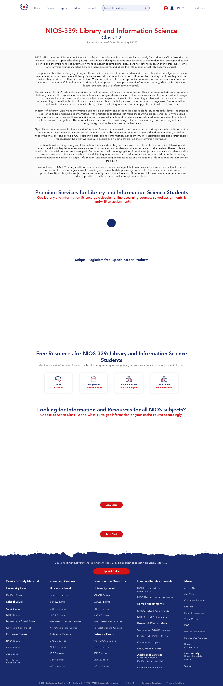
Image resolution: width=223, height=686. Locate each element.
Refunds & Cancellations (152, 683)
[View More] (111, 505)
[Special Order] (111, 571)
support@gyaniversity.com (111, 683)
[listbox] (183, 8)
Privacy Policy (132, 683)
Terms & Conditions (175, 683)
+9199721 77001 (90, 683)
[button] (50, 7)
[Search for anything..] (121, 8)
